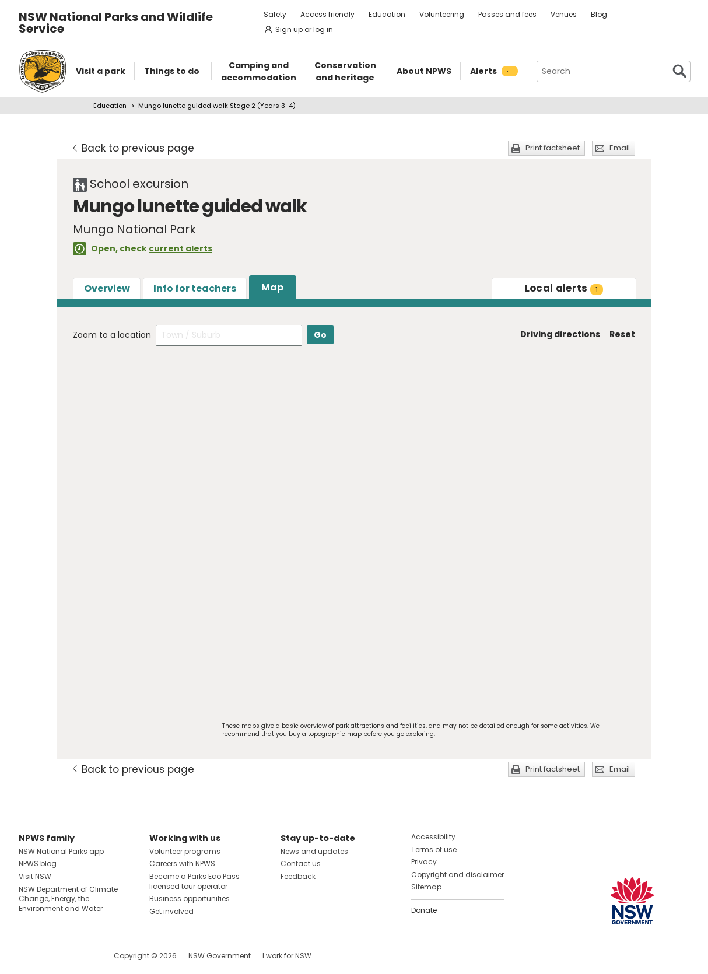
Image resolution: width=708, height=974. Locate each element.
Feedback (298, 876)
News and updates (314, 851)
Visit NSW (35, 876)
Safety (275, 14)
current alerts (180, 248)
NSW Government (219, 956)
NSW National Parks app (61, 851)
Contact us (301, 863)
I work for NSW (286, 956)
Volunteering (441, 14)
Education (387, 14)
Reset (622, 334)
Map (272, 287)
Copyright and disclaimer (457, 875)
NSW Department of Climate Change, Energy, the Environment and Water (68, 899)
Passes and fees (507, 14)
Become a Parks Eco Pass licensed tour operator (194, 881)
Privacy (424, 862)
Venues (564, 14)
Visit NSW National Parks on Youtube (79, 955)
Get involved (171, 911)
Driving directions (560, 334)
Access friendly (327, 14)
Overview (107, 288)
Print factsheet (552, 147)
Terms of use (434, 849)
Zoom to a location (112, 335)
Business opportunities (189, 898)
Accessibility (433, 837)
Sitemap (426, 887)
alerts (564, 288)
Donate (424, 910)
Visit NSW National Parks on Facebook (29, 955)
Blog (599, 14)
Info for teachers (194, 288)
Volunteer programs (184, 851)
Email (619, 147)
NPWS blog (38, 863)
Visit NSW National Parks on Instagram (54, 955)
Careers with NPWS (182, 863)
